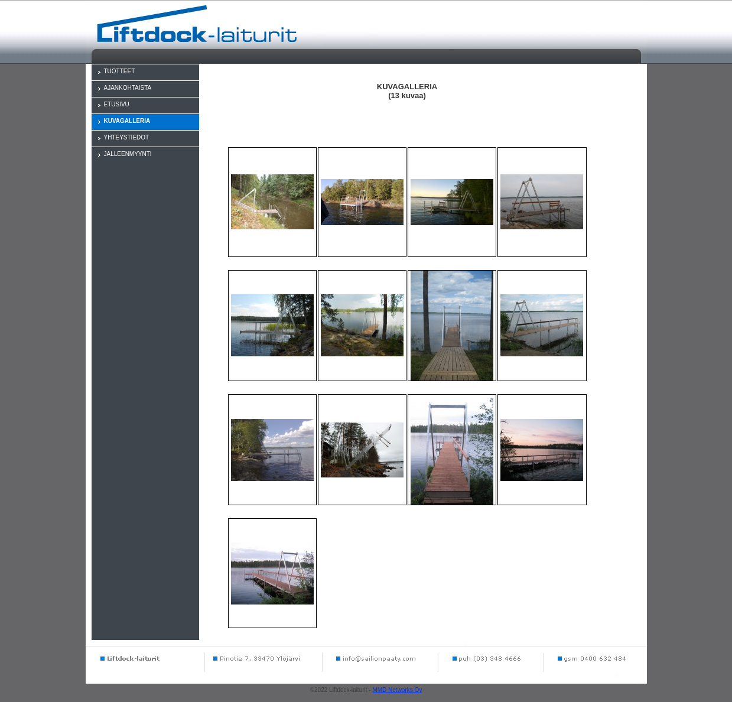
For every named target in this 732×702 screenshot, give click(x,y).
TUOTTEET (119, 71)
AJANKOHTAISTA (128, 87)
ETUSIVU (116, 104)
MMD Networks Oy (397, 690)
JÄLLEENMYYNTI (128, 154)
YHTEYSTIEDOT (126, 137)
